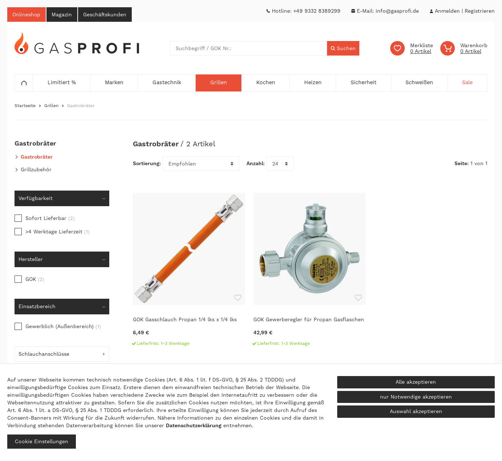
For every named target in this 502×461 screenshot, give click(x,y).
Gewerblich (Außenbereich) (63, 327)
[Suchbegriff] (248, 49)
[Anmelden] (447, 11)
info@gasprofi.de (397, 11)
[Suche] (343, 48)
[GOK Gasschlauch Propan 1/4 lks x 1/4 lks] (189, 273)
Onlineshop (27, 14)
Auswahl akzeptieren (416, 411)
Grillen (51, 106)
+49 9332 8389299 (316, 11)
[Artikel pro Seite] (280, 164)
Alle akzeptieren (416, 382)
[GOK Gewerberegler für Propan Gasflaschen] (310, 273)
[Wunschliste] (411, 48)
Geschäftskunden (106, 14)
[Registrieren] (480, 11)
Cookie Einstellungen (41, 441)
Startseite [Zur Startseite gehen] (25, 106)
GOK (34, 279)
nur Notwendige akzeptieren (416, 397)
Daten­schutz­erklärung (193, 425)
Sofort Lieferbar (50, 218)
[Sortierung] (201, 164)
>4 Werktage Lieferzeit (57, 232)
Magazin (63, 14)
